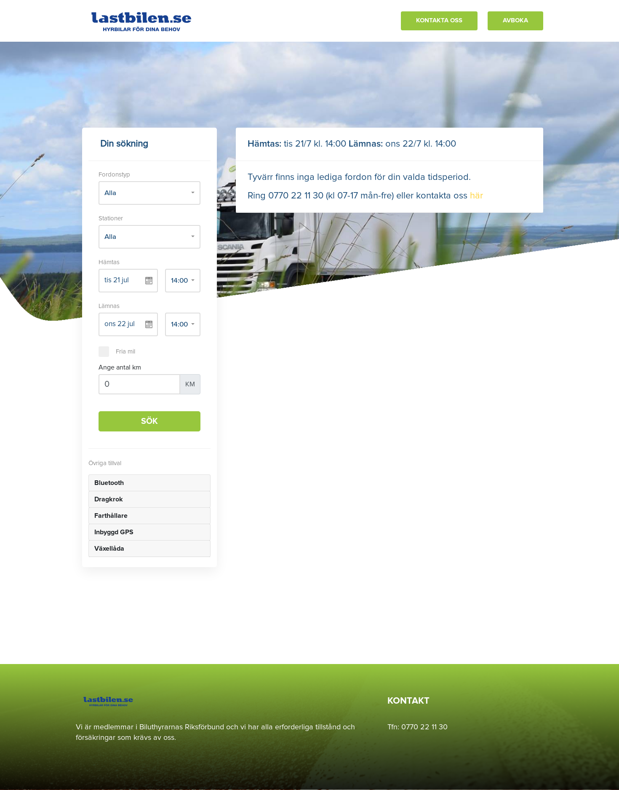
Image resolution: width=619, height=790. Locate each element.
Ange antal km (120, 367)
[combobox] (149, 193)
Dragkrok (108, 499)
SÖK (149, 421)
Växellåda (109, 548)
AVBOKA (515, 20)
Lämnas (109, 306)
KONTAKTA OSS (439, 20)
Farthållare (111, 515)
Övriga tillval (104, 463)
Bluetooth (109, 482)
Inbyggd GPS (113, 532)
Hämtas (109, 262)
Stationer (111, 218)
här (476, 196)
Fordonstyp (114, 174)
